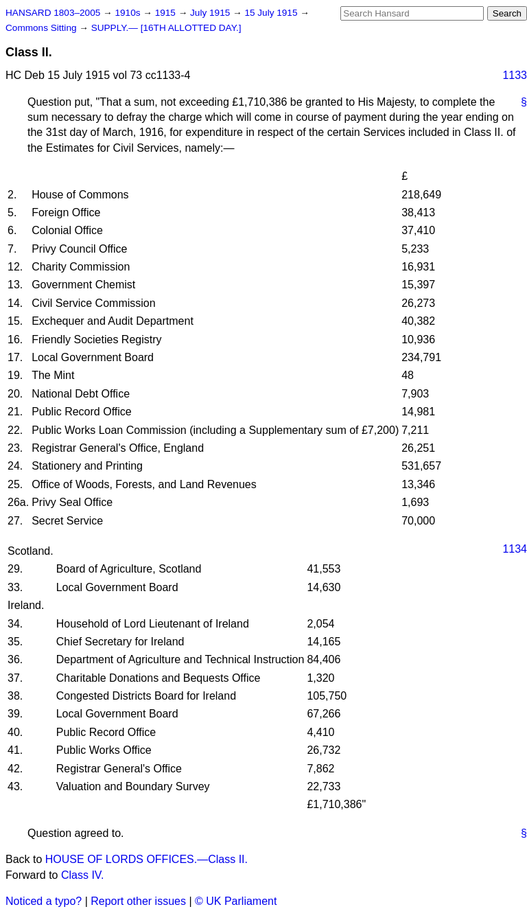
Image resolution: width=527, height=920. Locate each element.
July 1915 (211, 13)
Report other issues (138, 901)
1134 (514, 549)
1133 (514, 75)
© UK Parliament (236, 901)
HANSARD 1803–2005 (52, 13)
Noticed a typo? (43, 901)
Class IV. (82, 875)
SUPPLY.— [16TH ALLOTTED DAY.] (166, 28)
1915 (166, 13)
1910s (129, 13)
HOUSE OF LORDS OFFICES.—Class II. (146, 859)
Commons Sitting (42, 28)
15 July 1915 (272, 13)
